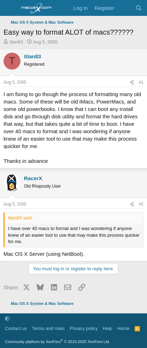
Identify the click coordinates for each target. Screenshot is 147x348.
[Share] (131, 82)
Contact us (16, 328)
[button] (7, 318)
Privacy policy (84, 328)
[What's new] (124, 7)
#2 (141, 204)
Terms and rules (48, 328)
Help (107, 328)
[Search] (139, 7)
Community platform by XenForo (57, 342)
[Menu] (9, 8)
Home (123, 328)
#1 (141, 82)
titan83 (16, 42)
